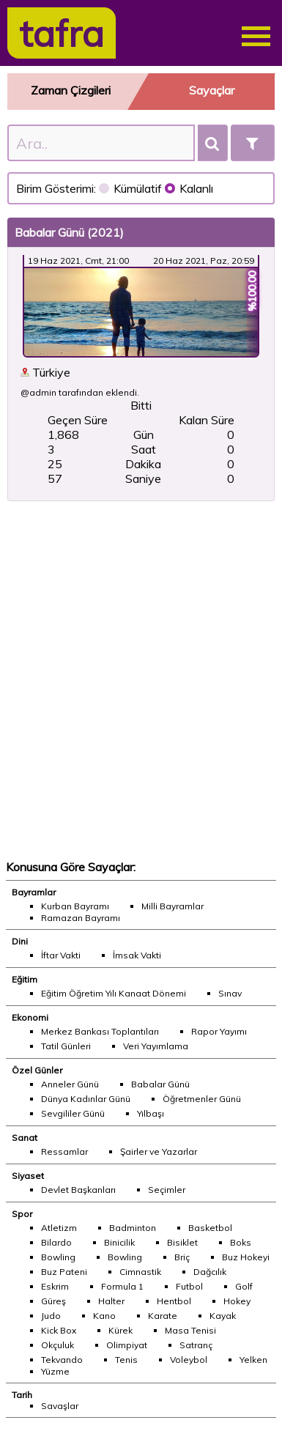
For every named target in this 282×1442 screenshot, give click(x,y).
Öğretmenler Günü (202, 1098)
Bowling (58, 1256)
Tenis (126, 1359)
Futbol (189, 1286)
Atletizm (59, 1227)
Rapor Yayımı (219, 1031)
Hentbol (174, 1300)
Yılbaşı (150, 1113)
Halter (111, 1300)
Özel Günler (37, 1070)
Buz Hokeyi (246, 1256)
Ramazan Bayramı (80, 917)
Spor (22, 1213)
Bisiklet (182, 1242)
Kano (104, 1315)
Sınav (230, 993)
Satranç (195, 1344)
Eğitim (24, 979)
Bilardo (56, 1242)
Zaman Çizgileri (71, 90)
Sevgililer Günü (73, 1113)
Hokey (237, 1300)
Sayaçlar (211, 90)
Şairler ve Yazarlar (158, 1151)
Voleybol (188, 1359)
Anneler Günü (70, 1084)
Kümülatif (132, 188)
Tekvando (62, 1359)
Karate (162, 1315)
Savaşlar (59, 1405)
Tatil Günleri (66, 1045)
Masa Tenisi (190, 1330)
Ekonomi (30, 1017)
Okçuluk (57, 1344)
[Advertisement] (138, 680)
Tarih (22, 1394)
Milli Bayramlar (172, 906)
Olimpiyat (126, 1344)
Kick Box (58, 1330)
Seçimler (166, 1189)
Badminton (132, 1227)
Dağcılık (209, 1271)
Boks (240, 1242)
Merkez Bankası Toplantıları (100, 1031)
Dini (20, 941)
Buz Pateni (64, 1271)
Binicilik (119, 1242)
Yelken (253, 1359)
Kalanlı (189, 188)
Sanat (24, 1137)
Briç (182, 1256)
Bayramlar (34, 892)
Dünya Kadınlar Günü (85, 1098)
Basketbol (210, 1227)
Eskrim (55, 1286)
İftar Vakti (61, 955)
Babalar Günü (160, 1084)
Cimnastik (140, 1271)
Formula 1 (122, 1286)
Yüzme (55, 1371)
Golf (244, 1286)
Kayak (222, 1315)
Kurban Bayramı (75, 906)
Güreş (53, 1300)
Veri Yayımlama (155, 1045)
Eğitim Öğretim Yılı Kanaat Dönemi (113, 993)
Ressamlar (64, 1151)
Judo (51, 1315)
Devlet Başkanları (78, 1189)
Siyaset (28, 1175)
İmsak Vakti (137, 955)
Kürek (120, 1330)
